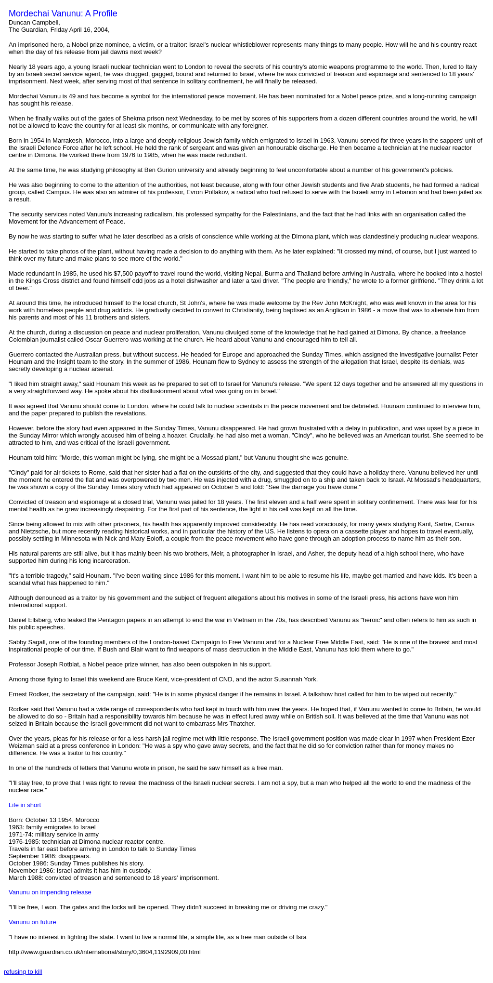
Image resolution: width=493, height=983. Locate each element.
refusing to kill (23, 971)
